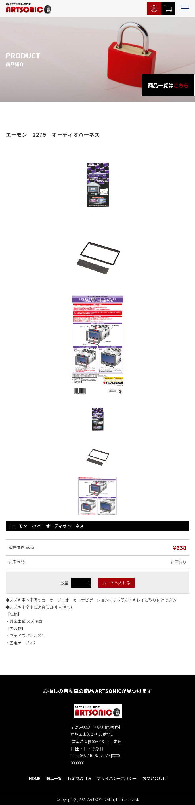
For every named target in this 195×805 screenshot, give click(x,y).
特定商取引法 (79, 778)
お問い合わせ (154, 778)
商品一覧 (54, 778)
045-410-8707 (91, 755)
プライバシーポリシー (117, 778)
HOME (34, 778)
